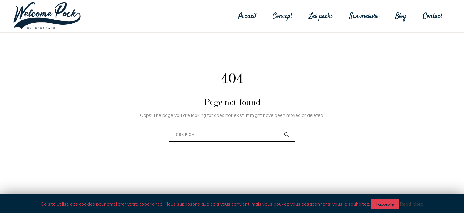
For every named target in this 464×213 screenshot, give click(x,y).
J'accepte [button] (385, 204)
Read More (411, 204)
